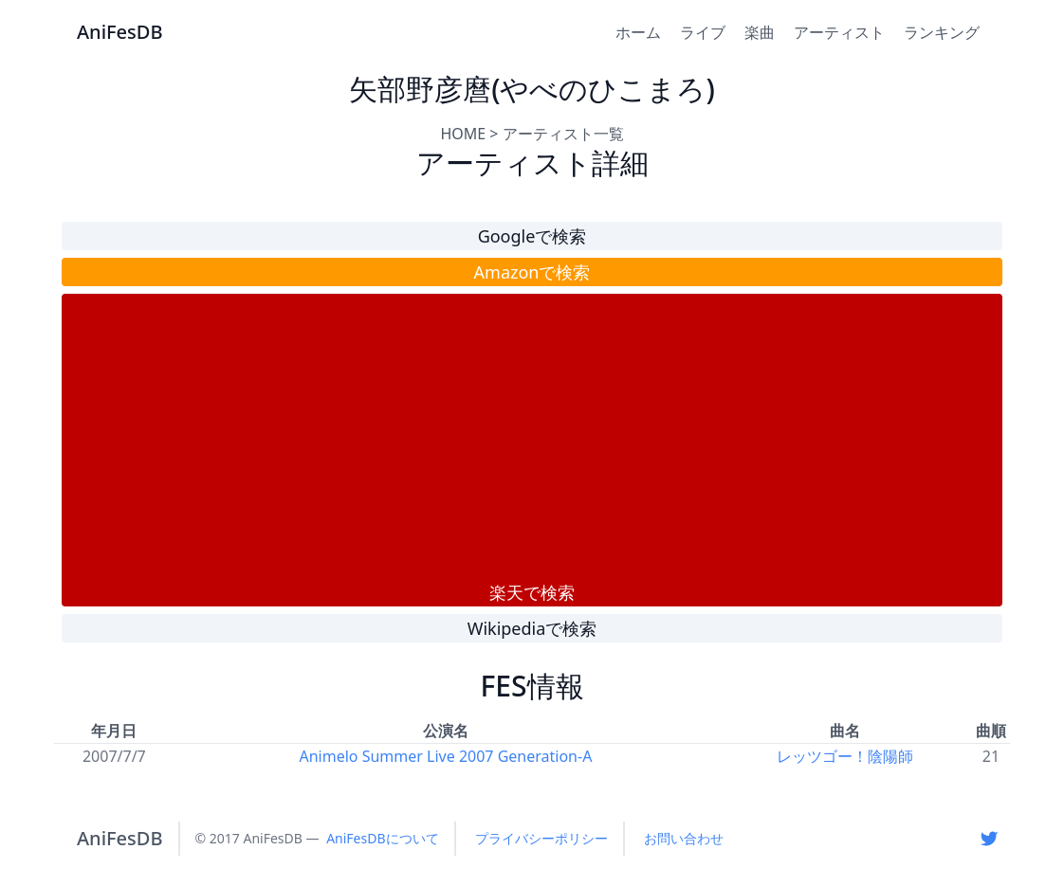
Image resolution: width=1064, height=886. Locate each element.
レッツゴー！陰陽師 (845, 756)
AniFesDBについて (382, 838)
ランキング (942, 32)
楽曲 (759, 32)
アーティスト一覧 (563, 133)
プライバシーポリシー (541, 838)
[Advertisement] (532, 437)
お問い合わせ (684, 838)
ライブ (702, 32)
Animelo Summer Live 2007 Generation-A (446, 756)
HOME (463, 133)
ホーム (638, 32)
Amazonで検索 (532, 272)
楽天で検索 (532, 592)
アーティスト (839, 32)
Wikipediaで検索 (532, 628)
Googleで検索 (532, 236)
